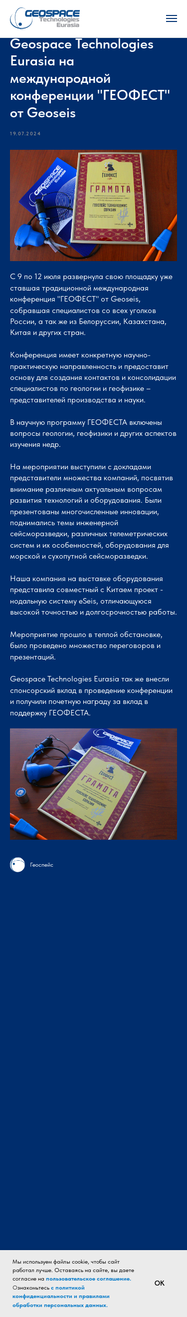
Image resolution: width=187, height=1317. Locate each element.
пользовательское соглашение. (88, 1278)
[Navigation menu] (171, 18)
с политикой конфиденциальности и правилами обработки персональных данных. (61, 1296)
